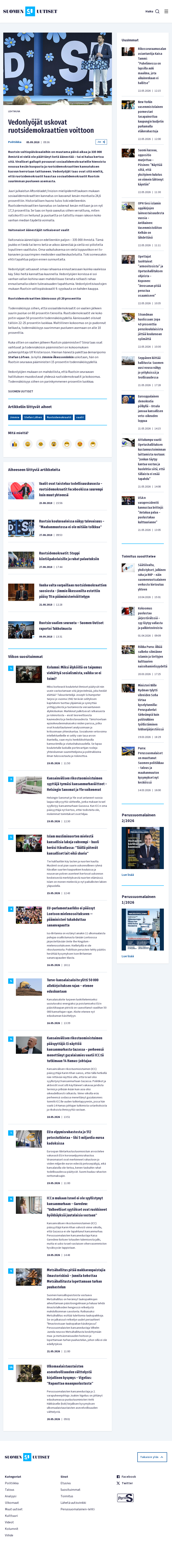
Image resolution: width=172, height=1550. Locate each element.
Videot (9, 1522)
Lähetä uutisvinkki (73, 1503)
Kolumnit (11, 1529)
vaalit (80, 417)
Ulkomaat (12, 1503)
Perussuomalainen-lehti (78, 1509)
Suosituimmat (70, 1489)
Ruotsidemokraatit (59, 417)
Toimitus (67, 1496)
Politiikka (14, 142)
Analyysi (10, 1496)
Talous (9, 1489)
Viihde (9, 1535)
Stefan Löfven (33, 417)
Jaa (101, 142)
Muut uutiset (14, 1509)
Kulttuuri (11, 1516)
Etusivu (66, 1483)
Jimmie (14, 417)
